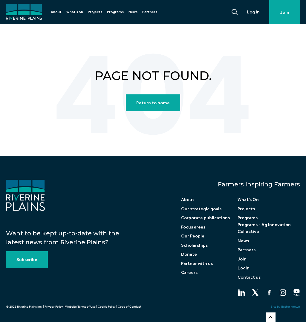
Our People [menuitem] (192, 236)
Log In (253, 12)
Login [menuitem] (244, 268)
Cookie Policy (107, 307)
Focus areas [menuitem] (193, 227)
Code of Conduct (129, 307)
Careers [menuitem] (189, 272)
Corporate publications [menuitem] (205, 217)
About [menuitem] (56, 12)
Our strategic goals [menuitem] (201, 208)
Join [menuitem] (242, 259)
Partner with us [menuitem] (197, 263)
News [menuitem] (132, 12)
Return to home (153, 102)
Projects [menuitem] (95, 12)
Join (284, 12)
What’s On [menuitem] (248, 199)
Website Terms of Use (80, 307)
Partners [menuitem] (149, 12)
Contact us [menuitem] (249, 277)
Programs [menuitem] (115, 12)
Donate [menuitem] (189, 254)
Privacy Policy (54, 307)
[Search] (234, 12)
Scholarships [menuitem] (194, 245)
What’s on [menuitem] (74, 12)
